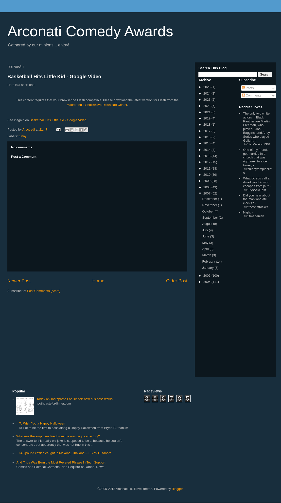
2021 (207, 112)
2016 (207, 137)
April (206, 249)
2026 (207, 87)
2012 (207, 162)
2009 (207, 181)
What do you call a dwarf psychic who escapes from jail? (256, 182)
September (210, 217)
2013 (207, 156)
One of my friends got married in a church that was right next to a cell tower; (255, 157)
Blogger (177, 489)
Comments (251, 95)
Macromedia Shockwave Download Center (97, 105)
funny (23, 136)
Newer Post (19, 280)
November (210, 205)
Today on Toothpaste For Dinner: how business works (74, 399)
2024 (207, 93)
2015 (207, 143)
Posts (248, 88)
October (208, 211)
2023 (207, 99)
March (207, 255)
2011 (207, 168)
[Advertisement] (254, 298)
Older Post (176, 280)
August (207, 224)
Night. (247, 212)
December (210, 199)
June (206, 236)
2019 (207, 118)
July (205, 230)
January (208, 268)
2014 (207, 150)
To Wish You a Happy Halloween (42, 423)
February (209, 261)
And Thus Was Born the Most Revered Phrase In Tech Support (60, 462)
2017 (207, 131)
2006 (207, 275)
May (205, 243)
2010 (207, 174)
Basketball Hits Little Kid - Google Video (54, 76)
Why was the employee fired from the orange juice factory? (58, 436)
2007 (207, 193)
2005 (207, 282)
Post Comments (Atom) (43, 291)
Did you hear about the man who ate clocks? (256, 199)
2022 (207, 106)
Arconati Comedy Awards (90, 31)
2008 (207, 187)
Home (98, 280)
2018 (207, 124)
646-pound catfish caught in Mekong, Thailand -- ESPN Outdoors (65, 453)
